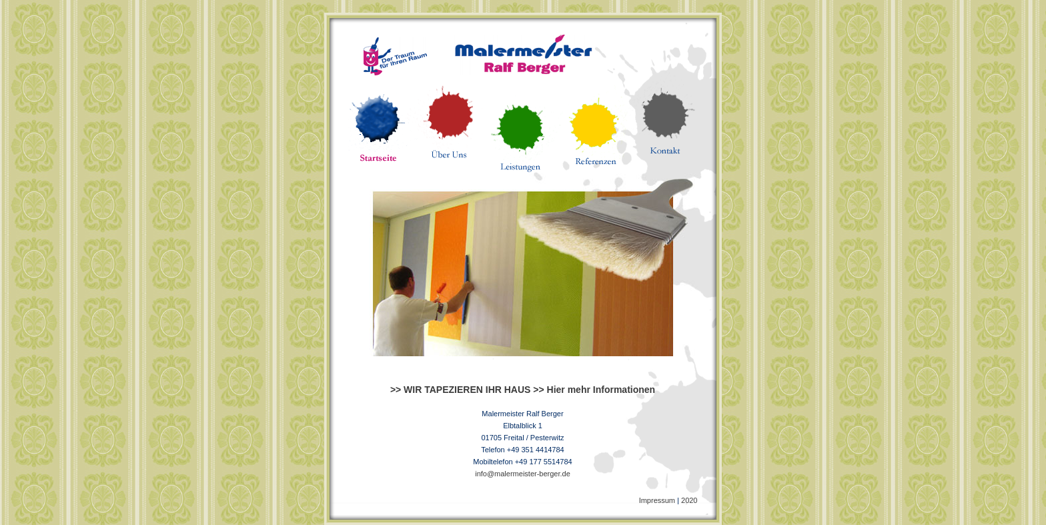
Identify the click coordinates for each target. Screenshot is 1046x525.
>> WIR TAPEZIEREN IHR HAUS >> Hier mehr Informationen (522, 389)
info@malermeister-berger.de (522, 474)
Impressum (657, 500)
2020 (689, 500)
